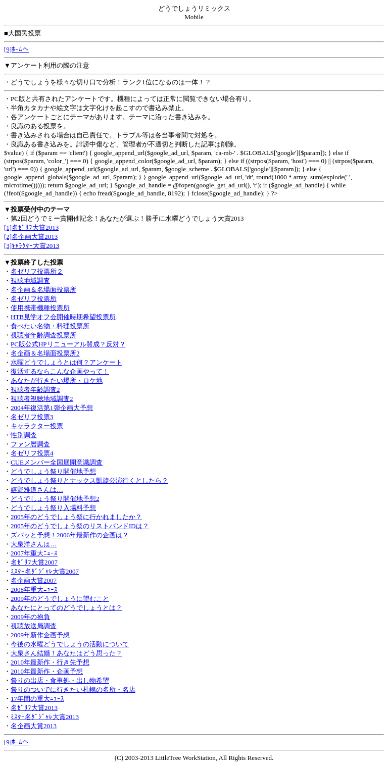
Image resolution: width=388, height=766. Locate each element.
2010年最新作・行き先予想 (50, 662)
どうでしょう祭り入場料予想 (53, 508)
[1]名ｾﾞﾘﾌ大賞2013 (31, 227)
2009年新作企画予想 (40, 635)
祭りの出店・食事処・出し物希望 (60, 680)
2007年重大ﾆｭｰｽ (34, 553)
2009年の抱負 (30, 617)
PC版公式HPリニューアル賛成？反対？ (68, 344)
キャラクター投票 (37, 426)
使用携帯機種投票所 (40, 308)
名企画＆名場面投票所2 (45, 353)
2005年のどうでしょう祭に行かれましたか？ (76, 517)
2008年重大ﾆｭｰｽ (34, 589)
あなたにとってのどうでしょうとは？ (66, 607)
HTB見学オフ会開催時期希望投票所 (63, 317)
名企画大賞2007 (34, 580)
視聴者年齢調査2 (35, 389)
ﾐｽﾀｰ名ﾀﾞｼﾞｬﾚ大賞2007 (45, 571)
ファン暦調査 (30, 444)
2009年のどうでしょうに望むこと (60, 598)
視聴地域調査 (30, 280)
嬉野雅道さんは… (37, 489)
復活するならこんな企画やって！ (60, 371)
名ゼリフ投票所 (34, 298)
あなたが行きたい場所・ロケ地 (57, 380)
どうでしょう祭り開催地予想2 (55, 498)
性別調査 (24, 435)
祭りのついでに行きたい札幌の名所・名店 (73, 689)
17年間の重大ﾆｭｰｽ (37, 698)
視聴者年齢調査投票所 (43, 335)
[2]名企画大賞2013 (31, 236)
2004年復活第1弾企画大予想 (52, 408)
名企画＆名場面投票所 (43, 289)
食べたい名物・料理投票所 (50, 326)
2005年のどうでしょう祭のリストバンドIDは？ (80, 526)
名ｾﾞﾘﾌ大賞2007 (34, 562)
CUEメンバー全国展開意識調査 (57, 462)
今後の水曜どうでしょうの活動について (70, 644)
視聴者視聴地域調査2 (42, 398)
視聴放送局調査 (34, 626)
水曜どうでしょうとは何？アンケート (66, 362)
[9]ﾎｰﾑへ (16, 49)
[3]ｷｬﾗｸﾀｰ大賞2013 (31, 245)
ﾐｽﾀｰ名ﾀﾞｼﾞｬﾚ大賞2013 (45, 717)
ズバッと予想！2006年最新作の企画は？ (70, 535)
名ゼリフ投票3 (32, 417)
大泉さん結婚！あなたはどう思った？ (66, 653)
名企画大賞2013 (34, 726)
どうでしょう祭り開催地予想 (53, 471)
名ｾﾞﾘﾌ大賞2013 (34, 707)
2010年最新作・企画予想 (47, 671)
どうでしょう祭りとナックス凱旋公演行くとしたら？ (89, 480)
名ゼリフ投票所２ (37, 271)
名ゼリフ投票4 (32, 453)
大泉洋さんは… (34, 544)
